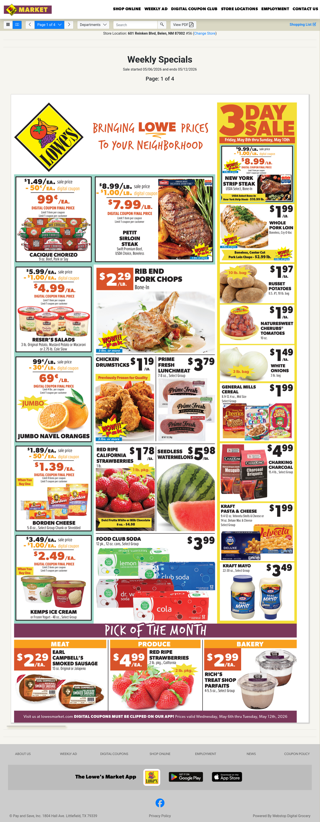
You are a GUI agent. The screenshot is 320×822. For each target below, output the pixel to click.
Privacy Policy (160, 816)
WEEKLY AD (68, 754)
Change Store (204, 33)
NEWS (251, 754)
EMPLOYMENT (275, 9)
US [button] (305, 9)
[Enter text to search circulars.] (135, 25)
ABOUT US (23, 754)
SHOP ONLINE (160, 754)
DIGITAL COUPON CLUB (194, 9)
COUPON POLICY (297, 754)
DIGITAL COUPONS (114, 754)
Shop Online (127, 9)
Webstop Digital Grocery (291, 816)
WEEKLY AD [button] (156, 9)
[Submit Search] (162, 25)
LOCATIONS (239, 9)
